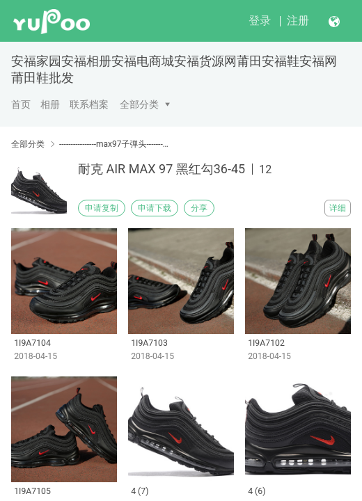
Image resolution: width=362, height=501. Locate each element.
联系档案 (89, 104)
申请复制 (101, 208)
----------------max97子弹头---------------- (114, 144)
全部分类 (139, 104)
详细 (337, 208)
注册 (298, 20)
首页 (21, 104)
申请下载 (154, 208)
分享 (199, 208)
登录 (260, 20)
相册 (50, 104)
